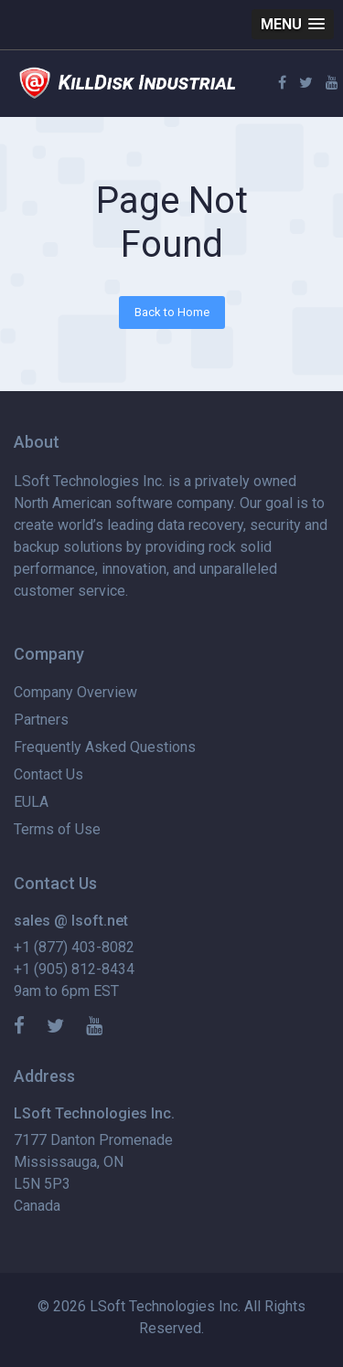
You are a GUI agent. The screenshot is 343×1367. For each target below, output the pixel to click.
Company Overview (75, 692)
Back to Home (171, 312)
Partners (41, 719)
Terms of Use (57, 829)
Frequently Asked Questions (105, 747)
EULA (31, 802)
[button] (293, 24)
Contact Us (48, 774)
